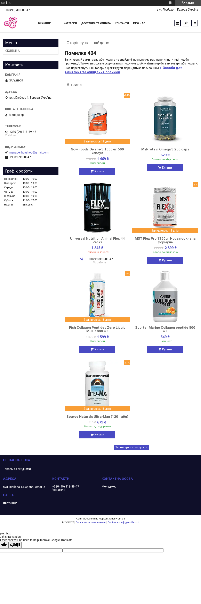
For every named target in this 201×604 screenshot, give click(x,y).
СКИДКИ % (12, 50)
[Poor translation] (15, 545)
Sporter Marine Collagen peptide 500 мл (165, 329)
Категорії (70, 23)
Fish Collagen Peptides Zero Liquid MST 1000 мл (97, 329)
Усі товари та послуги (129, 447)
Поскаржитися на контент (91, 522)
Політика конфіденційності (123, 522)
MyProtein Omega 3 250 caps (165, 149)
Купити (99, 171)
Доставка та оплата (96, 23)
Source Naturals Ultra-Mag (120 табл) (97, 416)
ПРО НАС (139, 23)
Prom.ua (120, 518)
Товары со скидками (17, 469)
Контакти (122, 23)
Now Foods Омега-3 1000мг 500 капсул (97, 151)
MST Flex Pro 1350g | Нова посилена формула (165, 240)
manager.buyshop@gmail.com (29, 152)
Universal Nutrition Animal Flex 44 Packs (97, 240)
